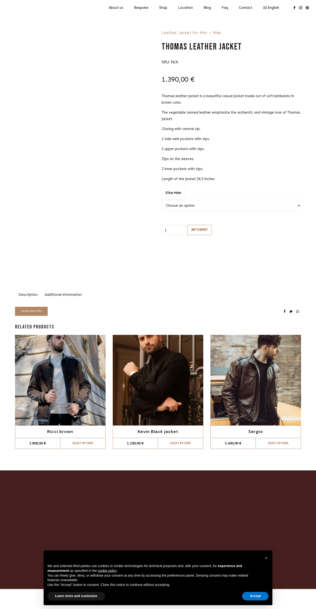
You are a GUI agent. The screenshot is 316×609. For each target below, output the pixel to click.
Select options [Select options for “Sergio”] (278, 443)
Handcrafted (31, 311)
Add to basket (199, 230)
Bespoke (141, 7)
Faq (225, 7)
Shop (163, 7)
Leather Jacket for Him (184, 32)
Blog (207, 7)
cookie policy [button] (107, 571)
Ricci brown (60, 431)
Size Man (173, 193)
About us (116, 7)
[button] (266, 558)
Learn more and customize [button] (76, 596)
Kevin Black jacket (158, 431)
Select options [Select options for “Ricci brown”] (82, 443)
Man (217, 32)
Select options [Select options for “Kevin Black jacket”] (180, 443)
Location (185, 7)
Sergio (255, 431)
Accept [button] (255, 596)
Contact (245, 7)
